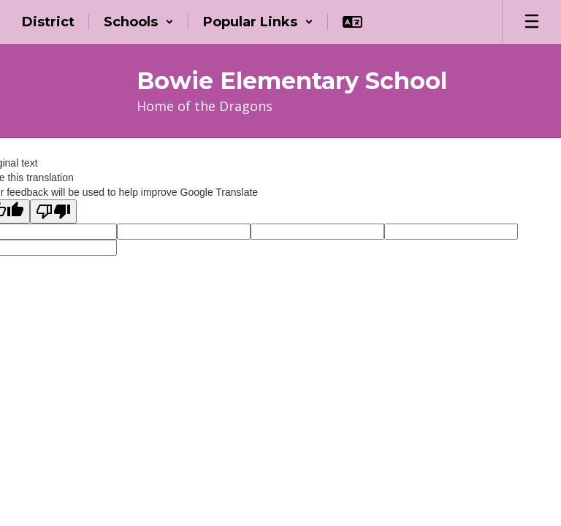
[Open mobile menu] (532, 22)
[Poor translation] (53, 211)
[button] (138, 22)
